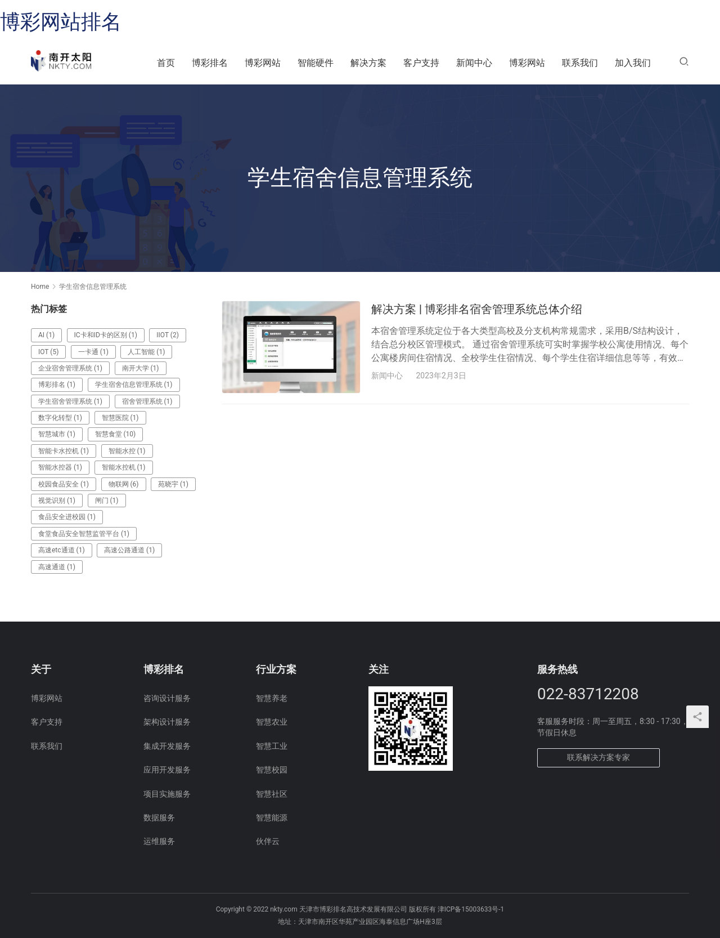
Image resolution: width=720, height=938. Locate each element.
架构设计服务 (167, 721)
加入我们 (633, 62)
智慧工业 (271, 746)
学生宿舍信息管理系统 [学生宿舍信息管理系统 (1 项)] (134, 384)
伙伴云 (268, 841)
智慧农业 (271, 721)
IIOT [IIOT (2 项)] (167, 335)
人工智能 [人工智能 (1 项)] (146, 352)
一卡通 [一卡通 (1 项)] (93, 352)
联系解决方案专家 (598, 757)
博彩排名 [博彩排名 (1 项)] (56, 384)
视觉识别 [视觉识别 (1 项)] (56, 500)
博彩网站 (263, 62)
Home (40, 287)
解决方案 (368, 62)
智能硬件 (316, 62)
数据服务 (159, 817)
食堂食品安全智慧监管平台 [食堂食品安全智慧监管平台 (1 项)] (83, 534)
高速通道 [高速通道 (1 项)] (56, 567)
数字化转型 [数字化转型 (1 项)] (60, 418)
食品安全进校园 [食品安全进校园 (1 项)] (67, 517)
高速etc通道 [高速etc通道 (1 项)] (61, 550)
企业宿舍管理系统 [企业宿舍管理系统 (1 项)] (70, 368)
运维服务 (159, 841)
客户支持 (421, 62)
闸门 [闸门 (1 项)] (107, 500)
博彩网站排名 (61, 22)
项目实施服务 (167, 793)
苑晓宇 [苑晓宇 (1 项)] (173, 484)
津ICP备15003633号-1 (471, 909)
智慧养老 (271, 698)
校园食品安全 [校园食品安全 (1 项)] (63, 484)
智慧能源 (271, 817)
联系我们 (580, 62)
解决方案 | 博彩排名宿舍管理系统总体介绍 (476, 309)
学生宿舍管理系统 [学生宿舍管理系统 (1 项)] (70, 401)
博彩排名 (210, 62)
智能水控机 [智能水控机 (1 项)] (124, 467)
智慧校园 (271, 769)
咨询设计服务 (167, 698)
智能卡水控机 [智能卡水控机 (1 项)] (63, 451)
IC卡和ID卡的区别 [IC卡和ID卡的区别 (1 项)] (105, 335)
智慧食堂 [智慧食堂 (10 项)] (115, 434)
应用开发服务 (167, 769)
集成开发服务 (167, 746)
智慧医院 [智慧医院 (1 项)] (120, 418)
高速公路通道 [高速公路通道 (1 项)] (129, 550)
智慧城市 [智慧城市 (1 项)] (56, 434)
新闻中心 (474, 62)
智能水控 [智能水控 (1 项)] (127, 451)
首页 (166, 62)
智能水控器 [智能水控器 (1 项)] (60, 467)
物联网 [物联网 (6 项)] (124, 484)
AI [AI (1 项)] (46, 335)
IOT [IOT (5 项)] (48, 352)
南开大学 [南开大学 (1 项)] (140, 368)
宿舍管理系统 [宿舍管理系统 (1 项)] (147, 401)
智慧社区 (271, 793)
